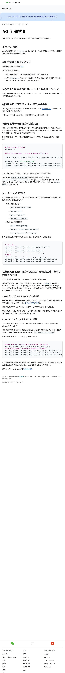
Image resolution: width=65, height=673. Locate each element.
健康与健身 (26, 660)
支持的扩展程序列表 (32, 303)
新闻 (3, 667)
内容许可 (21, 377)
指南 (27, 24)
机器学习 (26, 657)
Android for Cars (49, 664)
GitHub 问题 (27, 369)
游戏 (24, 654)
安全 (3, 660)
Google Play (20, 24)
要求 (22, 67)
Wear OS (47, 657)
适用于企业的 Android (9, 657)
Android (5, 654)
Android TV (47, 667)
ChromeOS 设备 (49, 660)
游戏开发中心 (7, 9)
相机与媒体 (26, 664)
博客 (3, 670)
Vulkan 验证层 (46, 109)
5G (24, 670)
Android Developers (8, 24)
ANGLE (48, 283)
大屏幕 (46, 654)
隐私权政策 (26, 667)
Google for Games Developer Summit (33, 17)
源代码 (4, 664)
